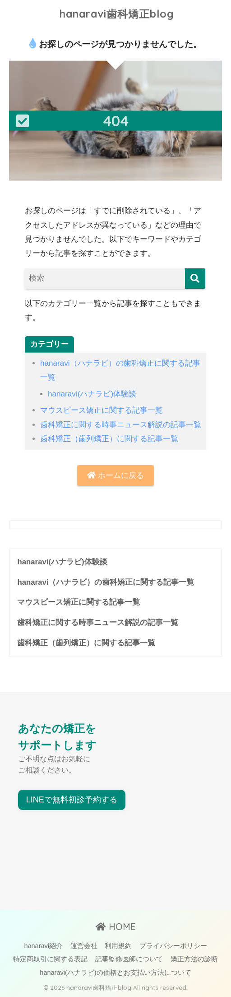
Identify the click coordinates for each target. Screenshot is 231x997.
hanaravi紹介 (43, 945)
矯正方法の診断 (194, 959)
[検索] (195, 278)
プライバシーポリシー (173, 945)
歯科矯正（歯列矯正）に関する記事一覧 (109, 438)
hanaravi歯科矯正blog (117, 13)
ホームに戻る (115, 475)
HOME (116, 926)
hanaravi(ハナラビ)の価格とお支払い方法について (115, 972)
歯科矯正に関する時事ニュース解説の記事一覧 (120, 424)
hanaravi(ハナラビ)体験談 (92, 394)
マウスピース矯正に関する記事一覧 (101, 410)
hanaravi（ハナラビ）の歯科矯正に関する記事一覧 (105, 582)
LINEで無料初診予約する (71, 799)
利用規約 (118, 945)
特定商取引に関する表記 (50, 959)
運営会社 (83, 945)
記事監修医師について (129, 959)
